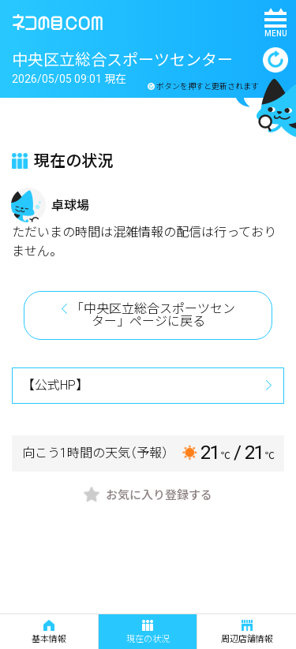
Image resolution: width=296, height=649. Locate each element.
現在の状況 (148, 632)
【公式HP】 (55, 385)
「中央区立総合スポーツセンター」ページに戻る (153, 315)
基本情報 (49, 632)
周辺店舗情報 (247, 632)
